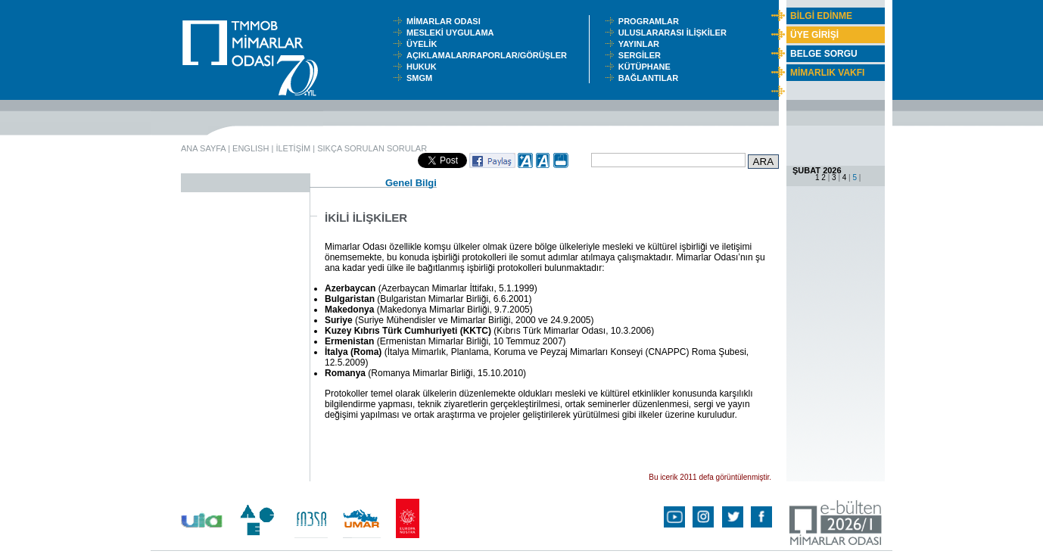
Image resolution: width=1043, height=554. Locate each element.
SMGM (421, 77)
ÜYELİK (423, 43)
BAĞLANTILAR (650, 77)
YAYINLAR (641, 43)
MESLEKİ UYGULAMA (453, 32)
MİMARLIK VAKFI (827, 72)
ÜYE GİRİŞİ (814, 35)
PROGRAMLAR (652, 21)
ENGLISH (250, 148)
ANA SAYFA (203, 148)
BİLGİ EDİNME (821, 16)
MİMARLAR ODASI (446, 21)
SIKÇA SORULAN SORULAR (372, 148)
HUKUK (423, 66)
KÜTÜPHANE (647, 66)
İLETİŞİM (293, 148)
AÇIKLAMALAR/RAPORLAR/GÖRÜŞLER (490, 55)
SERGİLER (641, 55)
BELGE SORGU (824, 53)
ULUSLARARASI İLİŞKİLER (675, 32)
